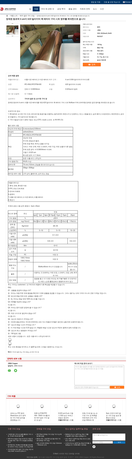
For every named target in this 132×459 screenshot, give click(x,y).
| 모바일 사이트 (74, 454)
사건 (102, 9)
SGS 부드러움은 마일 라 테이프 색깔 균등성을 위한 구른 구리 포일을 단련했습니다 (20, 440)
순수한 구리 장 (34, 352)
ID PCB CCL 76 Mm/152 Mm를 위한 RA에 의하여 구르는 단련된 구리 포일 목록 (20, 446)
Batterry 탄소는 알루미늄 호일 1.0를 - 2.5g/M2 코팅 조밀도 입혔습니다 (77, 435)
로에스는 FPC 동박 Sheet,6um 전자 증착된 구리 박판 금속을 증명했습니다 (18, 416)
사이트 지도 (63, 454)
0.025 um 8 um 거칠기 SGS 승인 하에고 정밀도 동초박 (65, 415)
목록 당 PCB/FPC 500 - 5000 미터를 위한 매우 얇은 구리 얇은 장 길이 (42, 416)
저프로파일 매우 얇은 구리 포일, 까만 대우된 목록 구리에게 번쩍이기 (20, 450)
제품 (36, 9)
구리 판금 (25, 352)
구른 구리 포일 (14, 429)
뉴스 (95, 9)
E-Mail (55, 454)
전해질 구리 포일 (43, 429)
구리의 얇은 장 (16, 352)
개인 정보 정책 (32, 457)
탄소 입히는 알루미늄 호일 (76, 429)
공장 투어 (61, 9)
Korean (128, 2)
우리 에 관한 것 (47, 9)
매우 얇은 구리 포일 (27, 16)
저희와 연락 (85, 9)
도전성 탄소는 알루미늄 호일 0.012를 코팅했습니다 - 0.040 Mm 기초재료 (78, 444)
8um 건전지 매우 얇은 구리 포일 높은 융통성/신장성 (113, 415)
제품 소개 (13, 16)
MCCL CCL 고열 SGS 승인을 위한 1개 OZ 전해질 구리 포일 (48, 439)
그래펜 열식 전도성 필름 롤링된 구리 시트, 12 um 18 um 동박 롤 (20, 435)
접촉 (93, 64)
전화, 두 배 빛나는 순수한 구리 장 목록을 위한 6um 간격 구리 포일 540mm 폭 (90, 416)
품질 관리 (73, 9)
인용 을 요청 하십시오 (112, 2)
